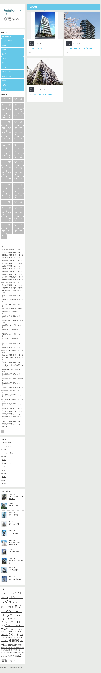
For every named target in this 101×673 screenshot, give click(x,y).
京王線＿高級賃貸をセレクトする (12, 408)
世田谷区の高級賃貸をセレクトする (12, 255)
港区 (3, 63)
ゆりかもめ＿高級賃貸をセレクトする (12, 358)
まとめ (4, 67)
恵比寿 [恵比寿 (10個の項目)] (21, 648)
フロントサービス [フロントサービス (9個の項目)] (15, 629)
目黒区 (4, 89)
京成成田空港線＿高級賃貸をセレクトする (12, 379)
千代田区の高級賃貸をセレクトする (12, 252)
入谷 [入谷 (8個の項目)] (21, 641)
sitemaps (4, 426)
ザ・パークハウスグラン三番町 (41, 94)
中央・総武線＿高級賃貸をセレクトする (12, 351)
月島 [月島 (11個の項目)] (8, 650)
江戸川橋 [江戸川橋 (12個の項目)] (14, 650)
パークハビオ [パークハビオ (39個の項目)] (9, 619)
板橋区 (4, 85)
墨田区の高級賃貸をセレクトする (12, 268)
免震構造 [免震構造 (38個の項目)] (14, 640)
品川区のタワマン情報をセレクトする (12, 296)
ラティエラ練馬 (13, 533)
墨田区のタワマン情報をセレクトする (12, 300)
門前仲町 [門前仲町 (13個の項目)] (11, 656)
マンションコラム (7, 71)
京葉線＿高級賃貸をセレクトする (12, 411)
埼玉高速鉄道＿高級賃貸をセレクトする (12, 417)
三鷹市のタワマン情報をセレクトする (12, 330)
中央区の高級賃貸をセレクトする (12, 263)
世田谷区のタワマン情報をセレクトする (12, 335)
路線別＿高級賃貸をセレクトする (12, 347)
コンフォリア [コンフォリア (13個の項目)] (17, 602)
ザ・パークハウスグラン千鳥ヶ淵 (79, 48)
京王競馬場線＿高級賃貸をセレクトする (12, 404)
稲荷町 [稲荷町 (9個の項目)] (15, 652)
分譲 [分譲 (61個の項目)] (4, 644)
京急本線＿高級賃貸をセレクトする (12, 362)
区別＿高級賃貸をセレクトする (11, 249)
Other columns (6, 36)
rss (2, 431)
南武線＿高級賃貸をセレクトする (12, 424)
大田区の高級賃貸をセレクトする (12, 271)
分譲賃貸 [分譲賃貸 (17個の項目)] (12, 645)
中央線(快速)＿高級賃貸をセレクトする (12, 370)
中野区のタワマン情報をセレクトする (12, 344)
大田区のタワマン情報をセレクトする (12, 312)
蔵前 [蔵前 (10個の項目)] (19, 652)
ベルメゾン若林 (13, 570)
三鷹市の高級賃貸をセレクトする (12, 274)
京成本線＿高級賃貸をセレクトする (12, 387)
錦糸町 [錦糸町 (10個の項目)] (5, 656)
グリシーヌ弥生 (13, 515)
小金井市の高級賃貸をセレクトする (12, 277)
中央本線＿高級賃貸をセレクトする (12, 355)
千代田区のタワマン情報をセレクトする (12, 291)
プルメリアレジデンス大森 (16, 562)
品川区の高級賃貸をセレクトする (12, 266)
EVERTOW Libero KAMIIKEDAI (14, 543)
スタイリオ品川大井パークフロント (16, 498)
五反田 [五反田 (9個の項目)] (14, 637)
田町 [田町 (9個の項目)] (4, 652)
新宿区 (4, 49)
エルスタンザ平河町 (36, 48)
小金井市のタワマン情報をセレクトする (12, 326)
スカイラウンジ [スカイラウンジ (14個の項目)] (7, 607)
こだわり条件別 (7, 41)
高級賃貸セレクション (7, 667)
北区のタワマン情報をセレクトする (12, 308)
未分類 (4, 80)
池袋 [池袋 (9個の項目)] (19, 650)
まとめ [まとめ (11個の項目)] (3, 593)
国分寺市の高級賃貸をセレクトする (12, 279)
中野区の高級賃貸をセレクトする (12, 260)
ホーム (4, 246)
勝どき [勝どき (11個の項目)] (13, 648)
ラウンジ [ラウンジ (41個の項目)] (14, 634)
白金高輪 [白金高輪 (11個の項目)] (9, 652)
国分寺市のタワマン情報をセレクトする (12, 321)
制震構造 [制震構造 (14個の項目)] (7, 648)
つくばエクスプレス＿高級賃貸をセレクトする (12, 365)
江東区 (4, 54)
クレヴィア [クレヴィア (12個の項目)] (10, 593)
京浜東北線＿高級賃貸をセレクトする (12, 391)
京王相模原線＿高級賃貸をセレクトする (12, 400)
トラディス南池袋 (14, 524)
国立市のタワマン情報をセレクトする (12, 316)
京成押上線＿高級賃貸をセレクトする (12, 384)
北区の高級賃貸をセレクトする (11, 282)
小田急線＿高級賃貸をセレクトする (12, 421)
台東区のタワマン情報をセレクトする (12, 305)
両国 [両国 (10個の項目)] (10, 637)
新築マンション (7, 76)
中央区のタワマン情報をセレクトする (12, 339)
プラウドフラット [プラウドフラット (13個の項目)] (12, 631)
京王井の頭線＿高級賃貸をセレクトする (12, 395)
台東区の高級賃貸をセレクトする (12, 257)
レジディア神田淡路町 (15, 579)
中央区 (4, 45)
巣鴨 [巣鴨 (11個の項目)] (17, 648)
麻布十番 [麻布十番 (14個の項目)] (12, 661)
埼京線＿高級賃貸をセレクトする (12, 414)
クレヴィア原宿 (13, 505)
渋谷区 (4, 58)
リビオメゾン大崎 (14, 551)
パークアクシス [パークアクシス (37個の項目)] (11, 615)
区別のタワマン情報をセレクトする (12, 288)
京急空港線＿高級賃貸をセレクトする (12, 374)
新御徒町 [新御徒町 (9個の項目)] (4, 650)
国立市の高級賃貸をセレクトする (12, 285)
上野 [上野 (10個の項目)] (7, 637)
